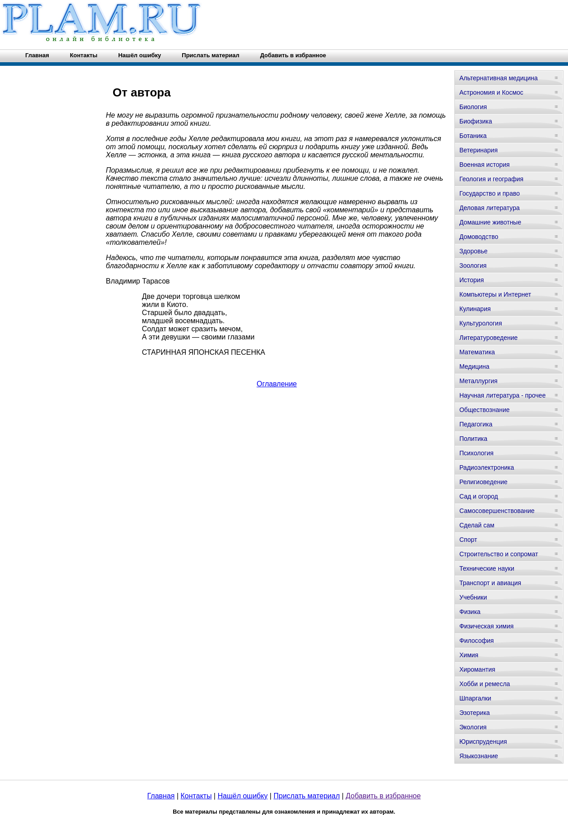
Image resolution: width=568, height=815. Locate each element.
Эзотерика (474, 712)
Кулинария (475, 308)
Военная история (484, 164)
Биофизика (475, 121)
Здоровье (473, 251)
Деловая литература (489, 207)
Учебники (473, 597)
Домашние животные (490, 222)
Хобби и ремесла (484, 683)
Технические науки (486, 568)
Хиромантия (477, 669)
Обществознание (484, 409)
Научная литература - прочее (502, 395)
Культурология (480, 323)
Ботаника (472, 135)
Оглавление (277, 384)
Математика (477, 352)
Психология (476, 453)
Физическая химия (486, 626)
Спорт (468, 539)
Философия (476, 640)
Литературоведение (488, 337)
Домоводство (478, 236)
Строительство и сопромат (498, 554)
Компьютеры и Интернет (495, 294)
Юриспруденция (483, 741)
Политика (473, 438)
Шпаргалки (475, 698)
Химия (468, 655)
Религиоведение (483, 481)
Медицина (474, 366)
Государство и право (489, 193)
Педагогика (475, 424)
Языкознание (478, 756)
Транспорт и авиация (490, 582)
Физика (470, 611)
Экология (472, 727)
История (471, 280)
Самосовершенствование (497, 510)
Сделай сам (477, 525)
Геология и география (491, 179)
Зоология (472, 265)
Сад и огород (478, 496)
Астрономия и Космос (491, 92)
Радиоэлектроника (486, 467)
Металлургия (478, 381)
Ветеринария (478, 150)
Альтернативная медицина (498, 78)
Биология (473, 106)
